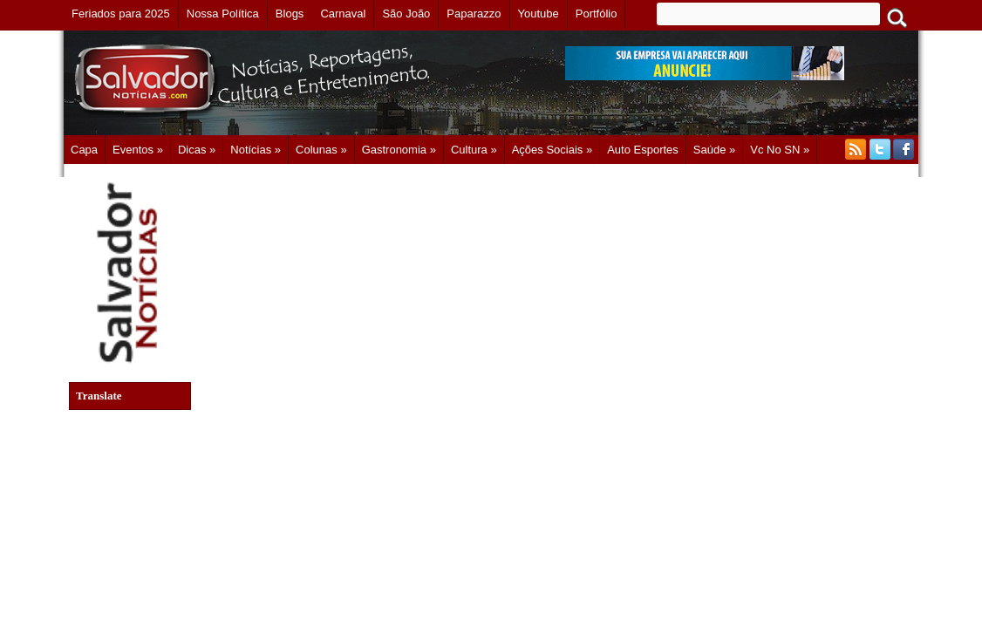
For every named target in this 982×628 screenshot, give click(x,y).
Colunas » (321, 149)
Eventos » (138, 149)
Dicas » (196, 149)
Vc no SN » (779, 149)
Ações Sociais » (552, 149)
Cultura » (474, 149)
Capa (84, 149)
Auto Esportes (643, 149)
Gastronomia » (399, 149)
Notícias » (255, 149)
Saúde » (714, 149)
